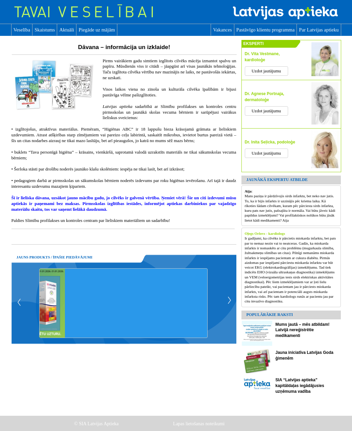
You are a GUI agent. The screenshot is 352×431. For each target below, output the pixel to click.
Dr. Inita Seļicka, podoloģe (270, 142)
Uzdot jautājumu (266, 70)
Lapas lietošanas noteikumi (199, 423)
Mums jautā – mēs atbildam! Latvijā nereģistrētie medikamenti (303, 330)
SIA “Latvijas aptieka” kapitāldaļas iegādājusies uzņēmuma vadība (300, 386)
